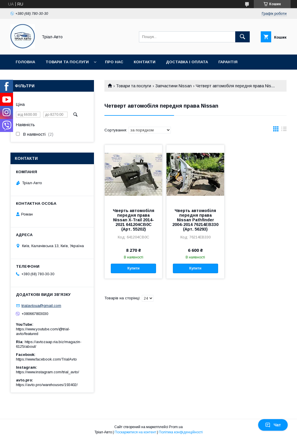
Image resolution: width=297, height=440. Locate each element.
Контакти (144, 62)
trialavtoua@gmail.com (41, 305)
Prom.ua (176, 427)
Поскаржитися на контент (135, 432)
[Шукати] (242, 36)
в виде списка (284, 130)
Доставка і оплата (187, 62)
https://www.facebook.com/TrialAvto (46, 359)
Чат (273, 425)
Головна (25, 62)
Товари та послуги (67, 62)
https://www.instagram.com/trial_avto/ (47, 372)
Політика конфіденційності (181, 432)
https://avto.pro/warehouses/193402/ (47, 385)
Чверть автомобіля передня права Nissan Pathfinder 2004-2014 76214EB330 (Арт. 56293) (195, 219)
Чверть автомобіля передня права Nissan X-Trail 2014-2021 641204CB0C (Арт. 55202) (133, 219)
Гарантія (228, 62)
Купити (133, 268)
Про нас (114, 62)
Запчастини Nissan (173, 86)
